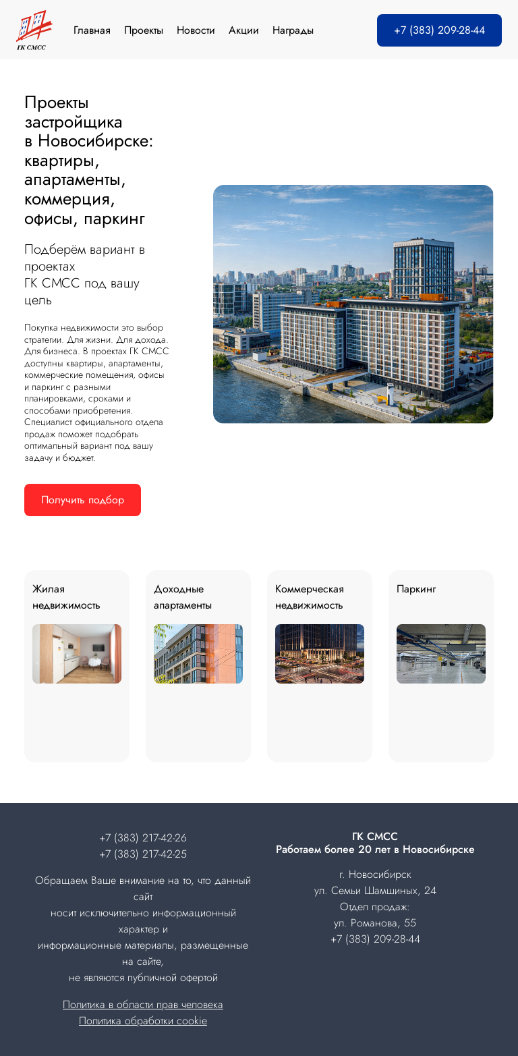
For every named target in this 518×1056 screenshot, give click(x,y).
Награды (293, 30)
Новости (196, 30)
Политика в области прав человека (143, 1004)
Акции (244, 30)
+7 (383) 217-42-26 (143, 837)
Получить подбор (82, 499)
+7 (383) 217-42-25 (143, 854)
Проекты (143, 30)
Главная (92, 30)
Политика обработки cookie (143, 1020)
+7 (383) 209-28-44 (439, 30)
